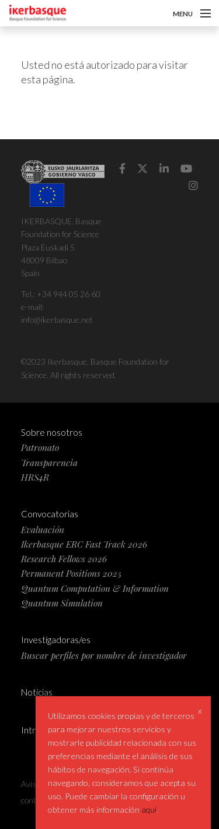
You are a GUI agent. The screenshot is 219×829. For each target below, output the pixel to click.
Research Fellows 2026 (64, 558)
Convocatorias (49, 514)
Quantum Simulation (62, 603)
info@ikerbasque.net (57, 319)
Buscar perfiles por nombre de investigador (104, 655)
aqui (149, 809)
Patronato (40, 447)
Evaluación (42, 529)
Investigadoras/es (56, 639)
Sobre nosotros (51, 432)
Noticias (37, 692)
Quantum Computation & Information (95, 588)
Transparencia (49, 462)
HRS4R (35, 477)
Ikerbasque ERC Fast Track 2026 (84, 544)
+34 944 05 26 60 (68, 294)
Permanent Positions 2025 (71, 573)
